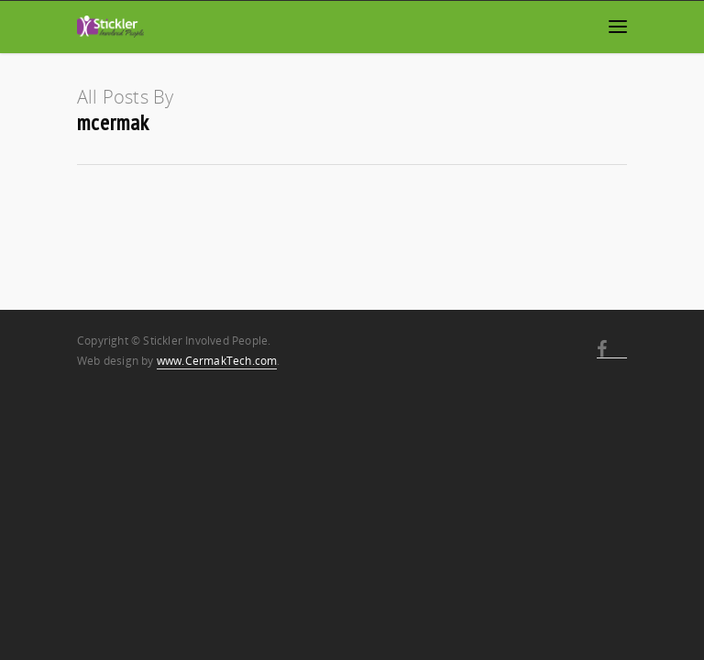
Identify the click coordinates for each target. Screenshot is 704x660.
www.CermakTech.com (217, 360)
